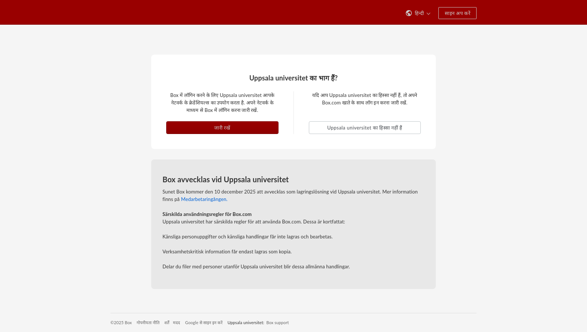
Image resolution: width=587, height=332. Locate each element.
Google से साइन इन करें (204, 322)
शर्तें (166, 322)
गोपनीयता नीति (148, 322)
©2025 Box (121, 322)
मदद (176, 322)
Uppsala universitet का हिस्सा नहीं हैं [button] (364, 128)
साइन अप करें (457, 13)
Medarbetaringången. (204, 199)
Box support (278, 322)
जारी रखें (222, 128)
